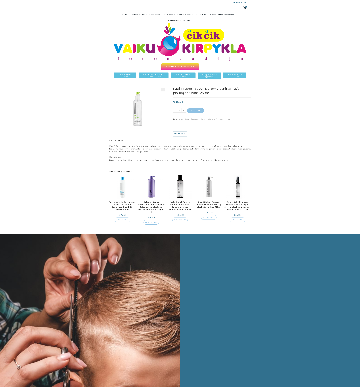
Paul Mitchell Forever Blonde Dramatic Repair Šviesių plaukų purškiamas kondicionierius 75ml (238, 206)
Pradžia (124, 15)
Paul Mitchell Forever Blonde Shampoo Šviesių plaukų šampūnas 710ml (209, 204)
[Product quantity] (179, 110)
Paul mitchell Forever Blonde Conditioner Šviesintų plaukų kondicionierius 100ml (180, 206)
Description (180, 134)
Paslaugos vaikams (174, 20)
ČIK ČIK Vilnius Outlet (185, 15)
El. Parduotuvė (134, 15)
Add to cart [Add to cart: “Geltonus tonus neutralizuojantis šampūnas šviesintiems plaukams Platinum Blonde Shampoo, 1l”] (151, 222)
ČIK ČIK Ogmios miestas (151, 15)
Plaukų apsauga (223, 119)
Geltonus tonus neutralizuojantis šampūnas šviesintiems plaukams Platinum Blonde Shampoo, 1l (151, 207)
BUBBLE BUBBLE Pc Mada (206, 15)
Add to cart (195, 110)
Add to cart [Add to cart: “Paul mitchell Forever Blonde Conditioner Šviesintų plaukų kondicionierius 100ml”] (180, 220)
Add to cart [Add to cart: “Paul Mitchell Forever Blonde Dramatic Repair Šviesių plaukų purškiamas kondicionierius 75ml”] (237, 220)
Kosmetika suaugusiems (195, 119)
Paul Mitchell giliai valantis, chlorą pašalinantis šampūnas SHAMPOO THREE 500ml (122, 206)
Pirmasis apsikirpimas (226, 15)
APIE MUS (187, 20)
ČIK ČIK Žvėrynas (169, 15)
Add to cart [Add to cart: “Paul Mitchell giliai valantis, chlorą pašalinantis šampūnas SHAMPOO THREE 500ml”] (122, 220)
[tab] (180, 134)
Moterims (211, 119)
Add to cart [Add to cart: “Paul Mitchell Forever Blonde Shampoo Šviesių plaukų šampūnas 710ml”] (209, 217)
